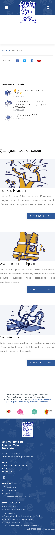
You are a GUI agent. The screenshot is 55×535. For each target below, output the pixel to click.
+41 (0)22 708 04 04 (15, 453)
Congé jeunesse (12, 522)
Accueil (6, 50)
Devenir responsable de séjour (19, 519)
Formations (9, 513)
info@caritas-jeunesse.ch (20, 456)
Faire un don (10, 487)
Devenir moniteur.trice (14, 509)
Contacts (8, 493)
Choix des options (41, 216)
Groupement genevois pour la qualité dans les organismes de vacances (28, 400)
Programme (10, 490)
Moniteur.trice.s (11, 506)
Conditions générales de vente (19, 496)
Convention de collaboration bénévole (22, 516)
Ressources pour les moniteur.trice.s (21, 525)
